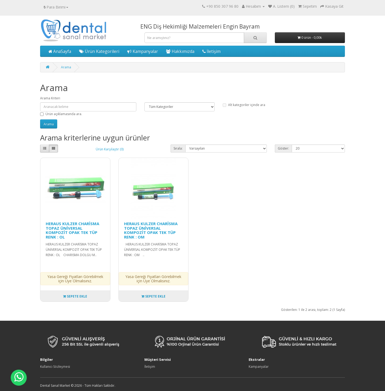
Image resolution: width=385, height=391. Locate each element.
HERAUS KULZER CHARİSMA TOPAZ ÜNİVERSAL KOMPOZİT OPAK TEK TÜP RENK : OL (72, 230)
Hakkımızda (180, 51)
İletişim (211, 51)
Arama (66, 67)
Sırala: (178, 148)
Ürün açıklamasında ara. (61, 114)
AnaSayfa (59, 51)
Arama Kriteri (50, 98)
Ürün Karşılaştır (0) (110, 149)
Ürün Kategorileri (99, 51)
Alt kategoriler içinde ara (244, 105)
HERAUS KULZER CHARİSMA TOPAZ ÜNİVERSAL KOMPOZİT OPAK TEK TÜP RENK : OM (151, 230)
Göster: (283, 148)
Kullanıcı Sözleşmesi (55, 366)
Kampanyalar (142, 51)
